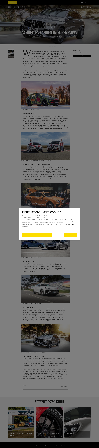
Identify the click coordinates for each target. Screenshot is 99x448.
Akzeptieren (70, 235)
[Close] (77, 210)
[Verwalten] (37, 235)
